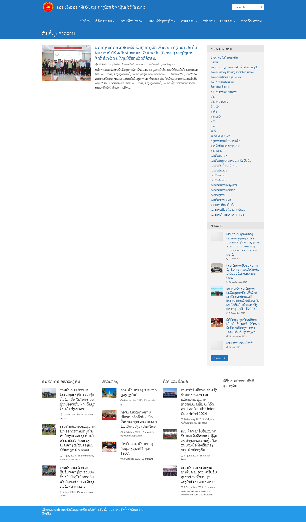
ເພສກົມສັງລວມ (219, 170)
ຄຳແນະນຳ (216, 116)
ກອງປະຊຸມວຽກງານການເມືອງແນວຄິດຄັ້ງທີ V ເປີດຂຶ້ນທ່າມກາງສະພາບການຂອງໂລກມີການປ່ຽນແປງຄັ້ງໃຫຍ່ (138, 419)
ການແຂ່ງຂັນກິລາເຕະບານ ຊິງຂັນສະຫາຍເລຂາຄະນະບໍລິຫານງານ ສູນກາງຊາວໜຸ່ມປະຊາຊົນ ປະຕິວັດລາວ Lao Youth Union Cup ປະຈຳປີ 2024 (199, 402)
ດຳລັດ (214, 126)
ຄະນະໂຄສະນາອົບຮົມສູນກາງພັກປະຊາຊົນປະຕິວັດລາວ (101, 7)
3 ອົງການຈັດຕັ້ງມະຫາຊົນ (224, 57)
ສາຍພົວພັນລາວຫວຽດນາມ (225, 146)
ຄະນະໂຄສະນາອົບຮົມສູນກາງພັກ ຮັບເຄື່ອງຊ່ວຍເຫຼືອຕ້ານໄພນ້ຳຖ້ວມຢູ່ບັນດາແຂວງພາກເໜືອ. (242, 271)
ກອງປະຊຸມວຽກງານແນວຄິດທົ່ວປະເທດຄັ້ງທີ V (235, 67)
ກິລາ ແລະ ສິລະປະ (220, 87)
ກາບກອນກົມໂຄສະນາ (222, 82)
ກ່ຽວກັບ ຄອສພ (251, 21)
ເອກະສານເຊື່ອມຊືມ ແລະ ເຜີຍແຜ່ (228, 209)
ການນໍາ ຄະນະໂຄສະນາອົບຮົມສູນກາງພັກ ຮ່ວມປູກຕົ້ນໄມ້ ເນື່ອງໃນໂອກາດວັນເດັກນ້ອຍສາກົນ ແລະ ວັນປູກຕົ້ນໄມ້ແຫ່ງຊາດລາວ (77, 399)
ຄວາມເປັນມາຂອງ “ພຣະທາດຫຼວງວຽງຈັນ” (138, 392)
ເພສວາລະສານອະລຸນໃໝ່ (224, 185)
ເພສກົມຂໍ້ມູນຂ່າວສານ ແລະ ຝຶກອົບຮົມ (143, 64)
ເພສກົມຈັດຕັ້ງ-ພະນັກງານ (224, 165)
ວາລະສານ (189, 21)
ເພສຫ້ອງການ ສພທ (221, 200)
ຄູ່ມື (213, 121)
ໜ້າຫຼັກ (85, 21)
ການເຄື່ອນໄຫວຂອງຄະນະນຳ (226, 77)
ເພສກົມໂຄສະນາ (219, 180)
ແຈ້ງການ (209, 21)
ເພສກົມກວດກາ (219, 155)
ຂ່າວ (213, 97)
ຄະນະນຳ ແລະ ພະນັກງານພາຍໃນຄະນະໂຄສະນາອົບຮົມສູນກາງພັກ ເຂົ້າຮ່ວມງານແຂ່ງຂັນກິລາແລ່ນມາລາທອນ (199, 474)
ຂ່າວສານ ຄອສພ (219, 102)
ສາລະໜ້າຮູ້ (217, 150)
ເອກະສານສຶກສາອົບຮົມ (223, 205)
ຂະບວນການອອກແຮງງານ (224, 92)
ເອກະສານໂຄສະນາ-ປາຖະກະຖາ (227, 214)
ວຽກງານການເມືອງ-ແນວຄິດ (225, 141)
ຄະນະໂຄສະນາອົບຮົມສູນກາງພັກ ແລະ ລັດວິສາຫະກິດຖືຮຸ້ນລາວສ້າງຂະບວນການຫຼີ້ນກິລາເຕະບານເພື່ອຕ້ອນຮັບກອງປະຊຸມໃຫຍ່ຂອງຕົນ (199, 440)
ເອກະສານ (227, 21)
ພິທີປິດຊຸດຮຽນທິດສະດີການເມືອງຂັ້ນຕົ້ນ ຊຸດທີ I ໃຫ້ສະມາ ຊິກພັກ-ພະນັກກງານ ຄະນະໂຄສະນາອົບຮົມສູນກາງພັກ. (243, 326)
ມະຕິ (213, 131)
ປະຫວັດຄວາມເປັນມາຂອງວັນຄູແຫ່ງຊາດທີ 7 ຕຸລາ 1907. (136, 448)
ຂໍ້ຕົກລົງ (215, 106)
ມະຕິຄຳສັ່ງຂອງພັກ (220, 136)
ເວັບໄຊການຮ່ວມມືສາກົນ (240, 343)
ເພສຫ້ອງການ (169, 64)
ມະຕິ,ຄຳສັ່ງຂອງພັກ (162, 21)
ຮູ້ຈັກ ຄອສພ (105, 21)
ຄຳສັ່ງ (214, 111)
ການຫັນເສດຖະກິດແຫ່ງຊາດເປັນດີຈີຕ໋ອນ (232, 72)
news (214, 62)
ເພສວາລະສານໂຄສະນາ (223, 190)
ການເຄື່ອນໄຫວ (131, 21)
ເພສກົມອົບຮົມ (218, 175)
